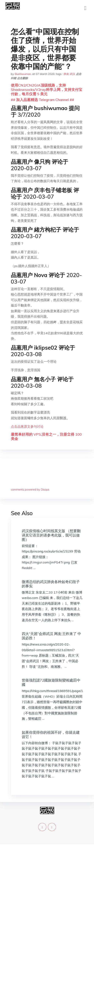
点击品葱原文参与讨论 (27, 426)
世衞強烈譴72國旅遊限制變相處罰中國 (51, 682)
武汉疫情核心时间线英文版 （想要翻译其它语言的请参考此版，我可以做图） (51, 535)
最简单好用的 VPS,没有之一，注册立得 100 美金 (46, 436)
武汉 (72, 74)
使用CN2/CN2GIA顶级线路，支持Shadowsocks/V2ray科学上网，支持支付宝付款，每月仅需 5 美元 (46, 89)
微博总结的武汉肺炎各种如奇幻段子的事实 (51, 583)
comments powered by (30, 489)
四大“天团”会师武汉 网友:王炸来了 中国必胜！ (51, 635)
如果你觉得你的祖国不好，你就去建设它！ (51, 734)
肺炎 (66, 74)
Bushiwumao (23, 74)
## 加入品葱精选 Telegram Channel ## (42, 99)
